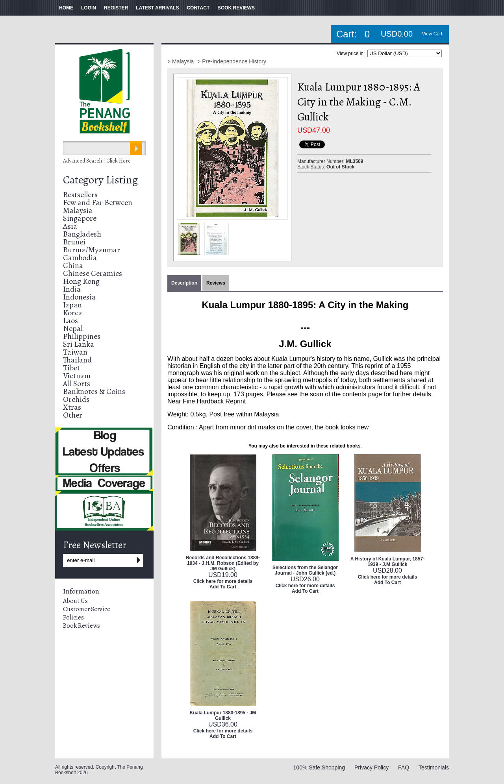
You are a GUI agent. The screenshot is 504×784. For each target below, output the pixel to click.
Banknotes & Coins (94, 391)
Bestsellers (80, 194)
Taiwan (75, 352)
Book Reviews (81, 625)
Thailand (77, 360)
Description (184, 283)
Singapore (79, 218)
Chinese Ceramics (92, 273)
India (72, 289)
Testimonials (434, 767)
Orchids (76, 399)
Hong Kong (81, 281)
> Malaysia (181, 61)
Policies (73, 617)
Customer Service (86, 609)
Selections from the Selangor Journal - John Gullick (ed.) (305, 570)
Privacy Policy (371, 767)
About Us (75, 601)
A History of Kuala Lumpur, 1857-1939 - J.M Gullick (387, 561)
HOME (66, 8)
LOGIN (88, 8)
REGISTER (116, 8)
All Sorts (76, 383)
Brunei (74, 242)
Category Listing (100, 179)
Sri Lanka (78, 344)
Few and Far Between (97, 202)
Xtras (72, 407)
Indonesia (79, 297)
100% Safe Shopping (319, 767)
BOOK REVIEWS (236, 8)
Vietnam (77, 375)
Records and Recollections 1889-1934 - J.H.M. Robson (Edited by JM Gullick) (223, 563)
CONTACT (198, 8)
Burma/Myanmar (91, 249)
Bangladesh (82, 234)
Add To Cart (222, 587)
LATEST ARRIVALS (157, 8)
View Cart (432, 34)
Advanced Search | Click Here (97, 161)
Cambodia (80, 257)
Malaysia (78, 210)
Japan (72, 305)
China (73, 265)
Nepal (73, 328)
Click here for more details (223, 581)
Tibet (71, 367)
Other (72, 415)
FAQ (403, 767)
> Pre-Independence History (231, 61)
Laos (70, 320)
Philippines (81, 336)
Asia (70, 226)
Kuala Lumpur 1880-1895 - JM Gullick (223, 715)
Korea (72, 312)
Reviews (215, 283)
